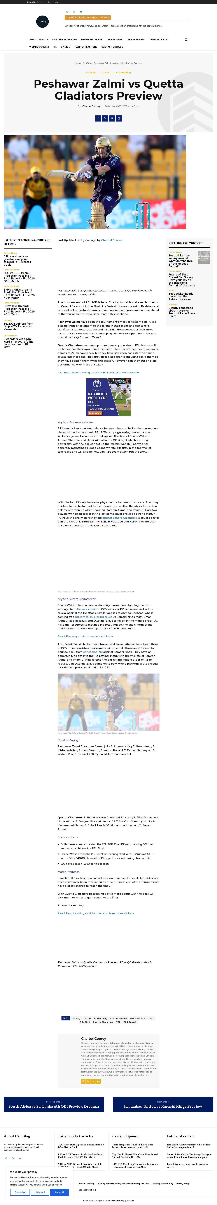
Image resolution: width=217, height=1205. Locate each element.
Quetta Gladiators (103, 1022)
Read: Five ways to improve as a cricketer (85, 636)
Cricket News (10, 253)
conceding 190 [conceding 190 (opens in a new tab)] (93, 651)
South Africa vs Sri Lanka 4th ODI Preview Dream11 (54, 1106)
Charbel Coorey (91, 106)
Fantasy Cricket (11, 270)
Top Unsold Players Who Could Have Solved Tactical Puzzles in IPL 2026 (135, 1156)
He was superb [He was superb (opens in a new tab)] (87, 609)
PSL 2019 (85, 1022)
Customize (20, 1192)
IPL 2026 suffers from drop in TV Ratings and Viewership (18, 326)
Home (78, 63)
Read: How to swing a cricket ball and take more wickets (96, 913)
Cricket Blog (123, 72)
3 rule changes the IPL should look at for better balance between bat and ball (132, 1146)
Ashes (172, 290)
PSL (152, 1018)
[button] (186, 39)
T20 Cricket (130, 1022)
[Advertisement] (108, 267)
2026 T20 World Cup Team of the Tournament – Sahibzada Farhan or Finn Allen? (135, 1165)
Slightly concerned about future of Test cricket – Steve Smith (182, 312)
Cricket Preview (118, 1018)
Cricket (106, 72)
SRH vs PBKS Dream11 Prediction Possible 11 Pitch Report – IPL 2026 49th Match (19, 294)
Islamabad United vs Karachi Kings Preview (163, 1106)
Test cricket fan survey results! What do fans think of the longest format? (181, 261)
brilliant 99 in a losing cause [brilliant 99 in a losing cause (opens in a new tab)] (93, 616)
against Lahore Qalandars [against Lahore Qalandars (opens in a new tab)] (119, 517)
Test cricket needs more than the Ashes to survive (181, 296)
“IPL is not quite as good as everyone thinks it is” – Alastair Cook (17, 260)
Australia (173, 305)
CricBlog (87, 63)
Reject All (40, 1192)
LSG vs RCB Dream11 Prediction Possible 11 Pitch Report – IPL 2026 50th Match (19, 277)
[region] (39, 1183)
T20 (118, 1022)
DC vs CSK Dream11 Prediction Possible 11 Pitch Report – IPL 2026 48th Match (19, 310)
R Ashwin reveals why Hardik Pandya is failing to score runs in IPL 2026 (18, 343)
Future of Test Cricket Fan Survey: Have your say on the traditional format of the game (182, 280)
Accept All (60, 1192)
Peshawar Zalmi (138, 1018)
